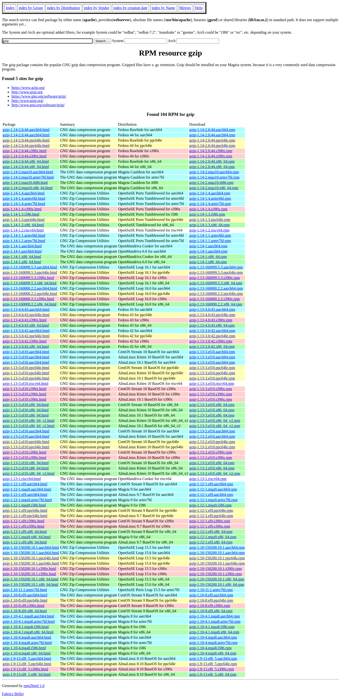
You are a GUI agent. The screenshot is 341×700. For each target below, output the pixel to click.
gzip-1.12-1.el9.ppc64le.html (25, 510)
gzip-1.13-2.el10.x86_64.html (26, 463)
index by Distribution (63, 8)
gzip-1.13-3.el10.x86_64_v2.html (28, 421)
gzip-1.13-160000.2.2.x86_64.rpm (215, 304)
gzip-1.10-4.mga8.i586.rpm (210, 648)
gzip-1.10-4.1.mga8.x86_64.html (28, 632)
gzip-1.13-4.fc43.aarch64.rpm (212, 309)
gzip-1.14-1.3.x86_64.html (23, 225)
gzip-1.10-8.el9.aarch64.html (25, 595)
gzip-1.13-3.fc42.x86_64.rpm (211, 346)
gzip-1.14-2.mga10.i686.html (25, 183)
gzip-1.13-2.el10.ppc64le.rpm (212, 442)
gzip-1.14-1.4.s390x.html (22, 209)
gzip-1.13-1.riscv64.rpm (207, 479)
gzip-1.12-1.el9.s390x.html (23, 521)
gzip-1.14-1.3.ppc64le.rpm (209, 220)
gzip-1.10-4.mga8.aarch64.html (27, 637)
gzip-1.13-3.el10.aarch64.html (26, 352)
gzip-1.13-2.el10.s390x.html (24, 452)
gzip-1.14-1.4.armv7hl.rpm (210, 204)
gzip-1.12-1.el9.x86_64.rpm (210, 532)
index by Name (163, 8)
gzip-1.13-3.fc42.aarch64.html (26, 331)
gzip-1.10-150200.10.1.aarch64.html (31, 547)
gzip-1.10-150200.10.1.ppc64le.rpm (217, 558)
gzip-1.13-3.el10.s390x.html (24, 389)
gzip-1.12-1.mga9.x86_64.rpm (212, 537)
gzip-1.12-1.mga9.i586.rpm (210, 505)
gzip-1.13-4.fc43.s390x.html (24, 320)
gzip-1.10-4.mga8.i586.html (24, 648)
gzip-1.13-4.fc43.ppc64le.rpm (212, 315)
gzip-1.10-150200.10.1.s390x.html (29, 569)
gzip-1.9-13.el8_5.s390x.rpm (211, 669)
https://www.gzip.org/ (28, 88)
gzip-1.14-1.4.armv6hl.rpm (210, 198)
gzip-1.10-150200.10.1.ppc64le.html (31, 558)
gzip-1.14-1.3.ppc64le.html (24, 220)
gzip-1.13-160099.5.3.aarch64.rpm (216, 267)
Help (199, 8)
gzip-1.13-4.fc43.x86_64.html (26, 325)
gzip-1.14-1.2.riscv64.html (23, 230)
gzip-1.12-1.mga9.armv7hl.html (27, 500)
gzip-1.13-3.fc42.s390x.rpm (210, 341)
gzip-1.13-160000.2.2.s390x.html (28, 299)
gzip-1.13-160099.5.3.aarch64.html (30, 267)
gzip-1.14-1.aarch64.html (22, 246)
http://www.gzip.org (27, 92)
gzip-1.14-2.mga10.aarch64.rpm (214, 172)
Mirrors (185, 8)
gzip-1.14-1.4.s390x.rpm (208, 209)
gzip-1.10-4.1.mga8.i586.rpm (211, 627)
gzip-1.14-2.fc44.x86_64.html (26, 161)
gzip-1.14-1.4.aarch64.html (24, 193)
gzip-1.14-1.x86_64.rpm (208, 257)
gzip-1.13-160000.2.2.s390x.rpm (214, 299)
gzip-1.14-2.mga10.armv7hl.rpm (214, 177)
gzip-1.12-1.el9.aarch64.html (25, 484)
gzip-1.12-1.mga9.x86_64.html (27, 537)
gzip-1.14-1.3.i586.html (21, 214)
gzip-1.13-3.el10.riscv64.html (25, 383)
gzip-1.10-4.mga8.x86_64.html (27, 653)
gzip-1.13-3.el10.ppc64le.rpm (212, 368)
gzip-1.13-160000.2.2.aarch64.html (30, 288)
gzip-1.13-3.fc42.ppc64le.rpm (212, 336)
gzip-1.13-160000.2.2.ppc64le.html (30, 294)
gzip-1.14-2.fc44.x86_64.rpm (211, 161)
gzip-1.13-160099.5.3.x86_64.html (30, 283)
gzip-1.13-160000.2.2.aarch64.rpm (216, 288)
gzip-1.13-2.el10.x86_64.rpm (211, 463)
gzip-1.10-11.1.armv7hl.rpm (211, 590)
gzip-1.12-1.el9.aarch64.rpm (211, 484)
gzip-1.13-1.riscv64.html (22, 479)
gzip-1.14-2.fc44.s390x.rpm (210, 151)
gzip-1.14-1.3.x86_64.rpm (209, 225)
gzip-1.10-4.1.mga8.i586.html (26, 627)
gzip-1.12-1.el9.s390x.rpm (209, 521)
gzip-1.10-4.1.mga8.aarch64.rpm (214, 616)
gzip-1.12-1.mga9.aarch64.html (27, 489)
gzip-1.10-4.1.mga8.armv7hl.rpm (214, 621)
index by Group (31, 8)
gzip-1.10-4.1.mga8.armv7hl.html (29, 621)
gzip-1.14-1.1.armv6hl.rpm (210, 235)
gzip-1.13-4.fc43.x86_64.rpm (211, 325)
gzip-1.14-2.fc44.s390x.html (24, 151)
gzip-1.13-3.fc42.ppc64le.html (26, 336)
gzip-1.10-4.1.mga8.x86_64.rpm (214, 632)
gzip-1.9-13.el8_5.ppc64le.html (27, 664)
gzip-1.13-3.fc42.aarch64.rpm (212, 331)
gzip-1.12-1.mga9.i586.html (24, 505)
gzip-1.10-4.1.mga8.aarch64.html (28, 616)
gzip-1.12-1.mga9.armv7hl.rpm (213, 500)
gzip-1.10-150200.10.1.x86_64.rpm (216, 579)
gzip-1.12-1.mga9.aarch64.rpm (213, 489)
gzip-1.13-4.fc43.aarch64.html (26, 309)
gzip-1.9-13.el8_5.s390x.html (25, 669)
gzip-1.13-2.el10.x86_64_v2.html (28, 473)
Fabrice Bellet (13, 694)
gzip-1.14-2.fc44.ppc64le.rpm (212, 140)
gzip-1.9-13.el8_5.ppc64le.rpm (213, 664)
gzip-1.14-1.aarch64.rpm (208, 246)
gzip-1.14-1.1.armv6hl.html (24, 235)
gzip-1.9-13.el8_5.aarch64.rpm (213, 658)
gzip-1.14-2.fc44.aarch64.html (26, 130)
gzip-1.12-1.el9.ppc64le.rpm (211, 510)
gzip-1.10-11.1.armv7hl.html (25, 590)
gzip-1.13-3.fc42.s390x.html (24, 341)
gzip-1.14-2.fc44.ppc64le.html (26, 140)
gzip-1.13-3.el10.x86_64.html (26, 405)
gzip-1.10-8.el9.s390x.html (23, 606)
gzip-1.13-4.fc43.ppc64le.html (26, 315)
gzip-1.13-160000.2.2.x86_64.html (30, 304)
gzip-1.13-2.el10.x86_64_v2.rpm (214, 473)
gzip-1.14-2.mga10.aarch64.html (28, 172)
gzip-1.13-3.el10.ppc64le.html (26, 368)
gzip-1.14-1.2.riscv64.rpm (209, 230)
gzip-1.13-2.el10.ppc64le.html (26, 442)
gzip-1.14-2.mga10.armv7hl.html (28, 177)
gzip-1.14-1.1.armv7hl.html (24, 241)
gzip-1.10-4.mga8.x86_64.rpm (212, 653)
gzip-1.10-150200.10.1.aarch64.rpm (217, 547)
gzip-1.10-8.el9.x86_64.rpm (210, 611)
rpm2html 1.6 (34, 686)
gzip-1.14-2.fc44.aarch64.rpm (212, 130)
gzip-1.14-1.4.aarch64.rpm (209, 193)
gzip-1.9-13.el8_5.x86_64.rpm (212, 674)
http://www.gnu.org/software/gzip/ (38, 105)
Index (10, 8)
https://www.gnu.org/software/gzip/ (39, 96)
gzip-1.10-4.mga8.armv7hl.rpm (213, 643)
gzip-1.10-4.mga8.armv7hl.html (27, 643)
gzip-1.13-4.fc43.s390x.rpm (210, 320)
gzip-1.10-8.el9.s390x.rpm (209, 606)
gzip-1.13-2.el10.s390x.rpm (210, 452)
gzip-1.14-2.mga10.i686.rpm (211, 183)
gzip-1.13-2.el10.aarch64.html (26, 431)
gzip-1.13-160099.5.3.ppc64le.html (30, 272)
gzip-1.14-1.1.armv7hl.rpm (210, 241)
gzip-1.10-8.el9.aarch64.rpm (211, 595)
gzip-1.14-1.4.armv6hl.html (24, 198)
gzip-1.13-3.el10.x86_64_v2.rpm (214, 421)
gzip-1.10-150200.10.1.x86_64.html (30, 579)
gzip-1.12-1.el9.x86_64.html (25, 532)
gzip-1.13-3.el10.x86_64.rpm (211, 405)
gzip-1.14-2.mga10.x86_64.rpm (213, 188)
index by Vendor (96, 8)
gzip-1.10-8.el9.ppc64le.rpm (211, 600)
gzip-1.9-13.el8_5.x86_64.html (27, 674)
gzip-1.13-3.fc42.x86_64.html (26, 346)
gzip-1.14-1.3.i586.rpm (207, 214)
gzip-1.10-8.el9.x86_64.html (25, 611)
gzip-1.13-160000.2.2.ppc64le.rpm (216, 294)
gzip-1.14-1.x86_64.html (22, 257)
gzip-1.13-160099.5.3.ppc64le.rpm (216, 272)
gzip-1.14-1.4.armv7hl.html (24, 204)
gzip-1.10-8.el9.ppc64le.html (25, 600)
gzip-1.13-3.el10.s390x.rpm (210, 389)
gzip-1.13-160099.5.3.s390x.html (28, 278)
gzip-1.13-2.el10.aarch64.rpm (212, 431)
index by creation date (130, 8)
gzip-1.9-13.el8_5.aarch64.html (27, 658)
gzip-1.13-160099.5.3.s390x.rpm (214, 278)
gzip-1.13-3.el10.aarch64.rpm (212, 352)
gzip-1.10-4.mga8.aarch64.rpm (213, 637)
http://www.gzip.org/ (28, 101)
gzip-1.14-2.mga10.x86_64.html (27, 188)
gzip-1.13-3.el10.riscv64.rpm (211, 383)
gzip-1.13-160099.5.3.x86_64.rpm (215, 283)
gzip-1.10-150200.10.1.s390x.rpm (215, 569)
